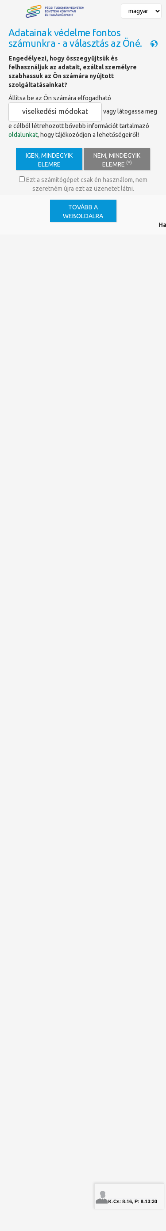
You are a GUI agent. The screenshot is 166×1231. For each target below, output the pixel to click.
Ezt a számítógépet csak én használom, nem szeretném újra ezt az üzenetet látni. (83, 184)
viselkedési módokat (55, 111)
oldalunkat (23, 134)
